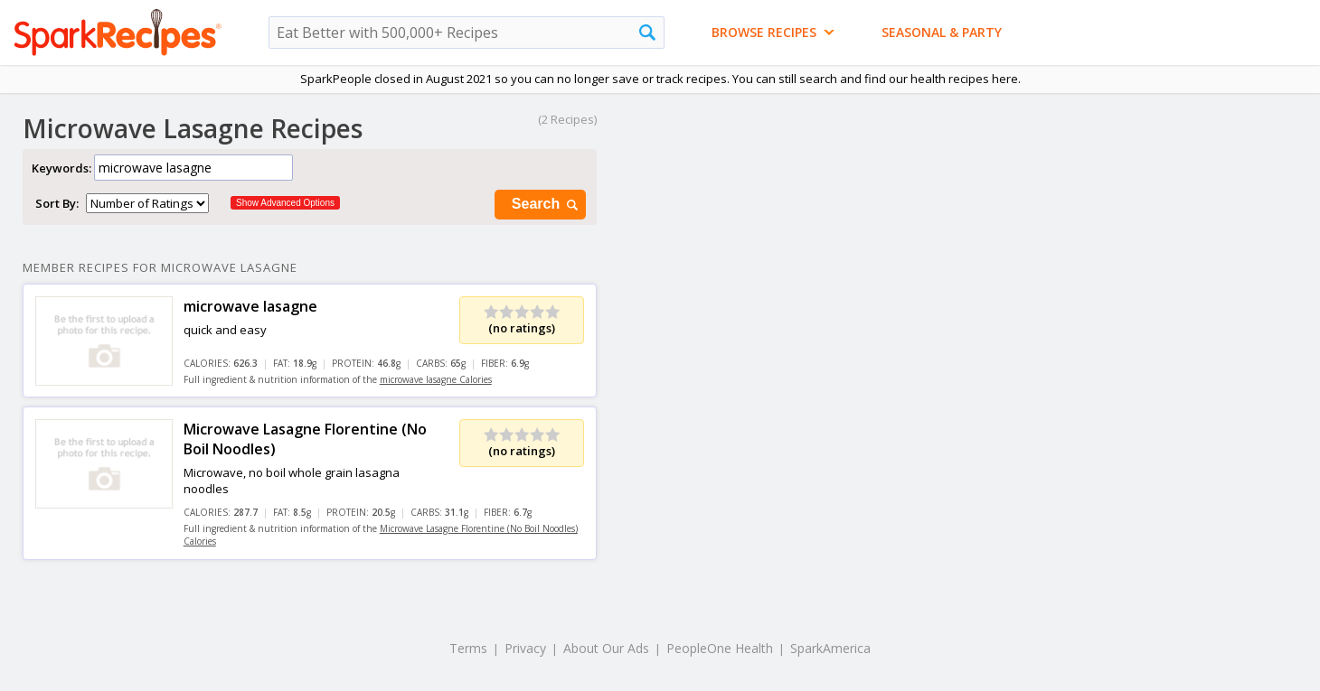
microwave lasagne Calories (436, 379)
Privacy (525, 648)
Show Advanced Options (285, 203)
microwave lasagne (250, 306)
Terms (468, 648)
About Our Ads (606, 648)
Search (546, 204)
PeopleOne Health (719, 648)
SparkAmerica (830, 648)
